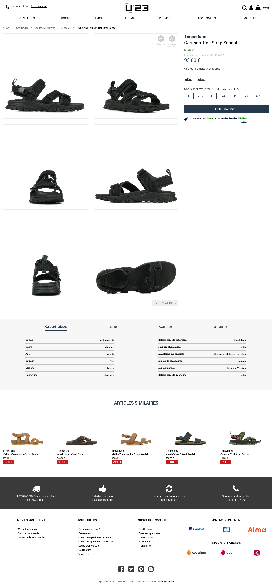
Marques (250, 18)
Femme (98, 18)
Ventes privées (86, 554)
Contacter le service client (32, 537)
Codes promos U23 (88, 545)
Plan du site (145, 545)
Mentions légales (166, 581)
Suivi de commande (28, 533)
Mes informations (27, 529)
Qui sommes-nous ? (89, 529)
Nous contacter (39, 6)
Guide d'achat (146, 537)
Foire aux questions (149, 533)
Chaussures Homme (44, 27)
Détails (243, 121)
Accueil (6, 27)
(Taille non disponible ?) (226, 89)
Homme (66, 18)
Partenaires (84, 533)
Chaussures (22, 27)
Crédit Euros (145, 529)
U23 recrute (84, 550)
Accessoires (207, 18)
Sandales (65, 27)
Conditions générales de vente (94, 537)
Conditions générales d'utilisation (96, 541)
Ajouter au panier (227, 109)
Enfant (130, 18)
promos (165, 18)
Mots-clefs (145, 541)
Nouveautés (26, 18)
